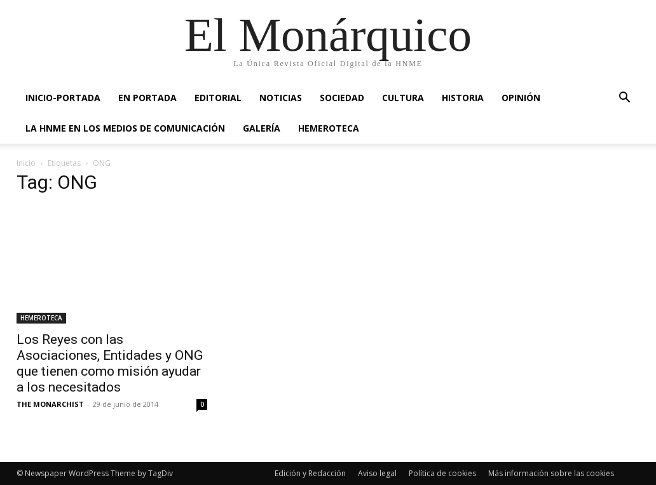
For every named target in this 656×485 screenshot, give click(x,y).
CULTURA (403, 98)
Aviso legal (377, 473)
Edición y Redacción (310, 473)
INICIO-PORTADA (62, 98)
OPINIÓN (521, 98)
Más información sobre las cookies (551, 473)
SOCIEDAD (342, 98)
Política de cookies (442, 473)
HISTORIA (463, 98)
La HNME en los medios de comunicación (125, 128)
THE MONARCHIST (50, 404)
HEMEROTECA (328, 128)
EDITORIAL (218, 98)
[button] (624, 99)
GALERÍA (261, 128)
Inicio (26, 163)
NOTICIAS (280, 98)
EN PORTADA (147, 98)
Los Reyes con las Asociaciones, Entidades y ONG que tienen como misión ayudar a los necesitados (110, 363)
